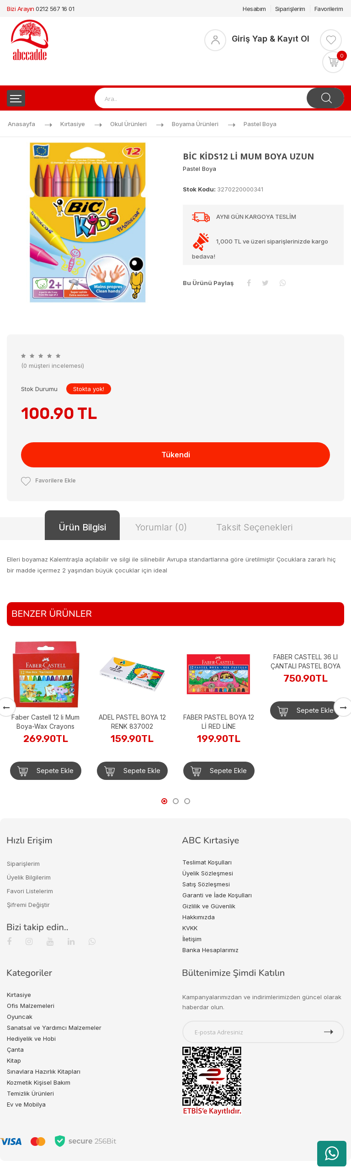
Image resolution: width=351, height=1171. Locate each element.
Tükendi (175, 454)
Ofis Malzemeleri (30, 1005)
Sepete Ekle (45, 771)
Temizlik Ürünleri (30, 1093)
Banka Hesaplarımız (210, 950)
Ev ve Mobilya (26, 1104)
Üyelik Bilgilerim (29, 877)
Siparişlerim (290, 8)
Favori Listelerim (30, 891)
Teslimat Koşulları (207, 862)
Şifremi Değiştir (28, 904)
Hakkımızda (198, 917)
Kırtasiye (72, 123)
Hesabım (254, 8)
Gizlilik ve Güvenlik (208, 906)
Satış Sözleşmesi (206, 884)
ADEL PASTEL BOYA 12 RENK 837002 (132, 721)
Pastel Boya (260, 123)
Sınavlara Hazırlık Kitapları (43, 1071)
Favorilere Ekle (48, 480)
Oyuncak (19, 1016)
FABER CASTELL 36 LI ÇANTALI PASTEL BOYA (305, 661)
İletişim (192, 939)
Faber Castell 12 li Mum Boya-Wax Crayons (45, 721)
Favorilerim (328, 8)
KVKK (189, 928)
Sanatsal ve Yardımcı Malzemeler (54, 1027)
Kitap (14, 1060)
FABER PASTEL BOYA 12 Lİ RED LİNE (218, 721)
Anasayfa (21, 123)
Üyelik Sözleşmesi (207, 873)
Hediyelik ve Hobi (31, 1038)
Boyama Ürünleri (195, 123)
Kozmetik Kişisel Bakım (38, 1082)
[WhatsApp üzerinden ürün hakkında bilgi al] (331, 1153)
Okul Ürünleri (128, 123)
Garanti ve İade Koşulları (217, 895)
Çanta (15, 1049)
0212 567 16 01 (55, 8)
